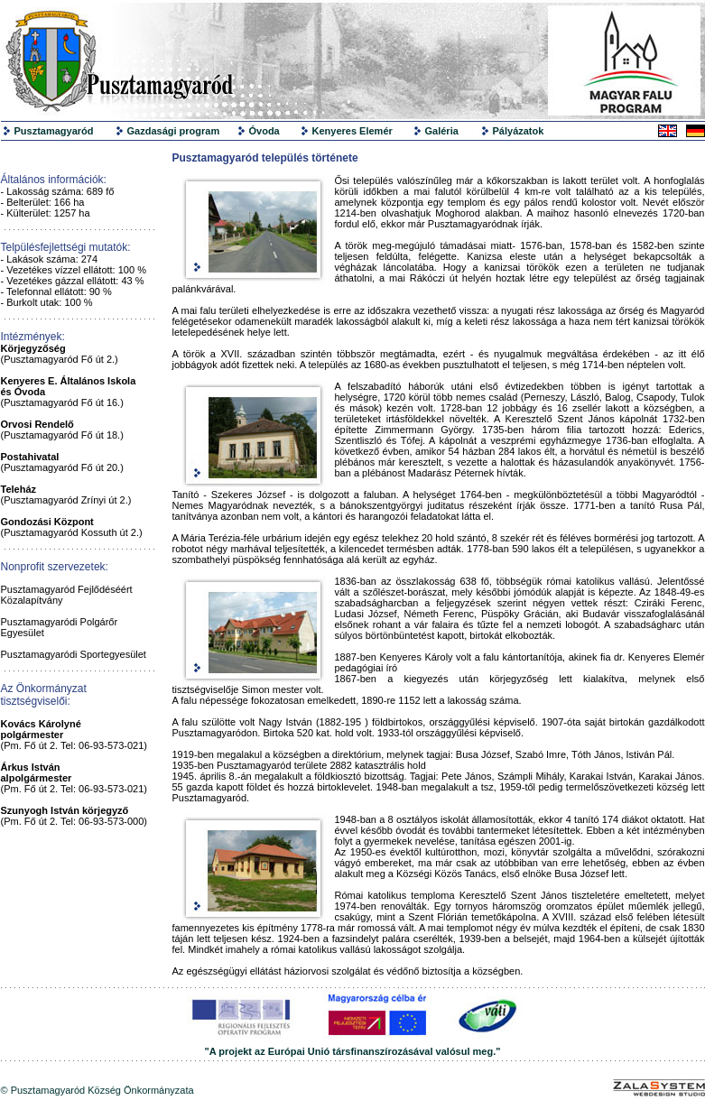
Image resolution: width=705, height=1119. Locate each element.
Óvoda (264, 130)
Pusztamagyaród (54, 130)
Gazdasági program (173, 130)
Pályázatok (518, 130)
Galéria (442, 130)
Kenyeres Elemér (352, 130)
